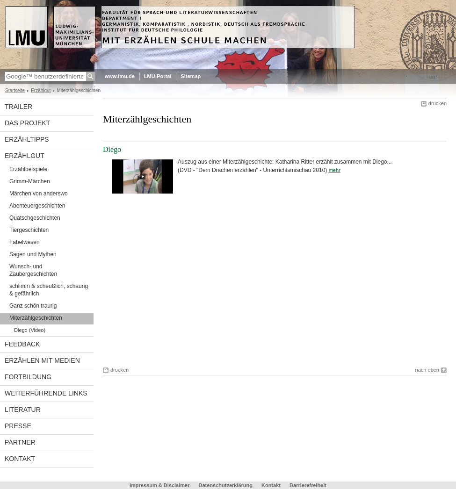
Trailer (18, 106)
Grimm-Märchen (29, 181)
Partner (20, 442)
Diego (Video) (29, 330)
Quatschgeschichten (34, 218)
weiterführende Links (46, 393)
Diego (112, 149)
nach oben (427, 370)
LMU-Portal (158, 76)
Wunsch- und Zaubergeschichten (33, 270)
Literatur (23, 409)
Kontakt (20, 458)
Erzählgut (41, 90)
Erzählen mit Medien (42, 360)
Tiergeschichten (29, 230)
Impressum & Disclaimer (159, 485)
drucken (437, 103)
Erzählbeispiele (28, 169)
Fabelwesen (24, 242)
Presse (18, 426)
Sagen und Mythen (33, 254)
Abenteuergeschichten (37, 205)
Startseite (15, 90)
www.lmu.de (120, 76)
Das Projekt (27, 123)
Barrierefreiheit (308, 485)
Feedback (22, 344)
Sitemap (191, 76)
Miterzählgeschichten (35, 318)
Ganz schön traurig (33, 305)
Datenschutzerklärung (225, 485)
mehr (334, 170)
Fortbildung (28, 377)
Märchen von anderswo (38, 193)
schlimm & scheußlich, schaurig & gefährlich (48, 290)
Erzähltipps (27, 139)
